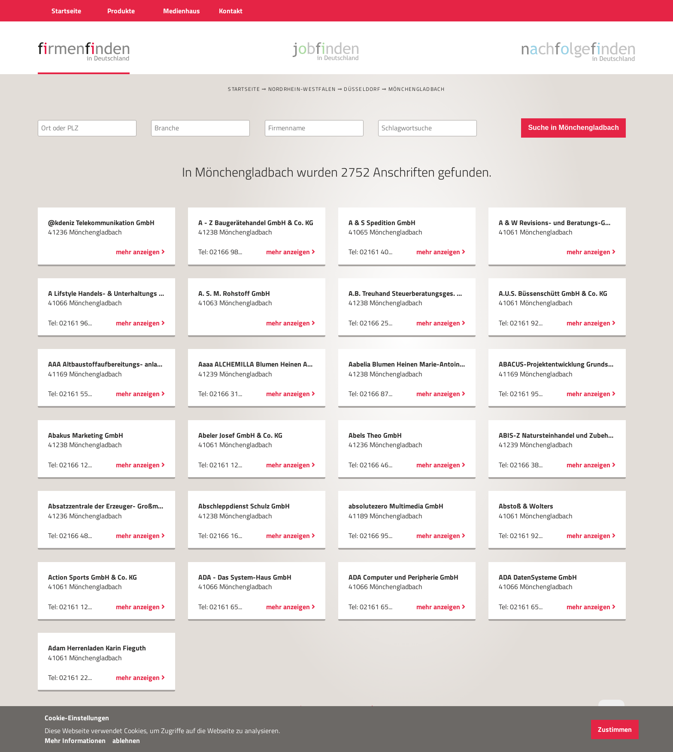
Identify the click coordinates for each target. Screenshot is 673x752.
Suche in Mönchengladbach (573, 127)
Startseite (244, 89)
